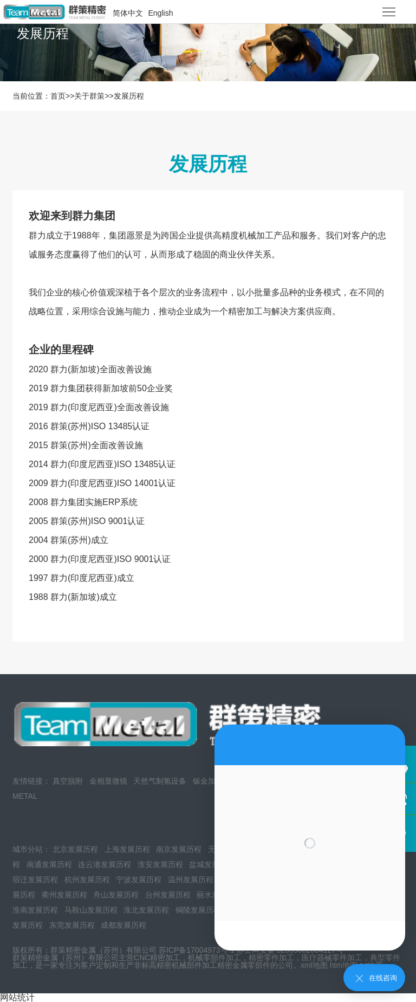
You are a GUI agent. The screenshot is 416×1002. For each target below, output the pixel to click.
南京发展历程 (179, 849)
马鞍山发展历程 (91, 910)
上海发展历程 (127, 849)
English (160, 13)
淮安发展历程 (160, 864)
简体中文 (128, 13)
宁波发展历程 (138, 879)
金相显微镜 (108, 781)
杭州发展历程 (87, 879)
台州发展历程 (168, 894)
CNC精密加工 (157, 957)
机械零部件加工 (214, 957)
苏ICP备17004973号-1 (197, 950)
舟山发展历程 (116, 894)
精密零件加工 (271, 957)
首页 (58, 96)
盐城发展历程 (212, 864)
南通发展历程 (49, 864)
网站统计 (17, 997)
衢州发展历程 (64, 894)
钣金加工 (208, 781)
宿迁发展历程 (35, 879)
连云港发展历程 (104, 864)
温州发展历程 (190, 879)
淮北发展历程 (146, 910)
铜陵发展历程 (198, 910)
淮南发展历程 (35, 910)
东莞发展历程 (72, 925)
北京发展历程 (75, 849)
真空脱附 (68, 781)
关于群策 (89, 96)
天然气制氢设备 (159, 781)
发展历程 (129, 96)
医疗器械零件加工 (332, 957)
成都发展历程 (123, 925)
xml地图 (314, 965)
